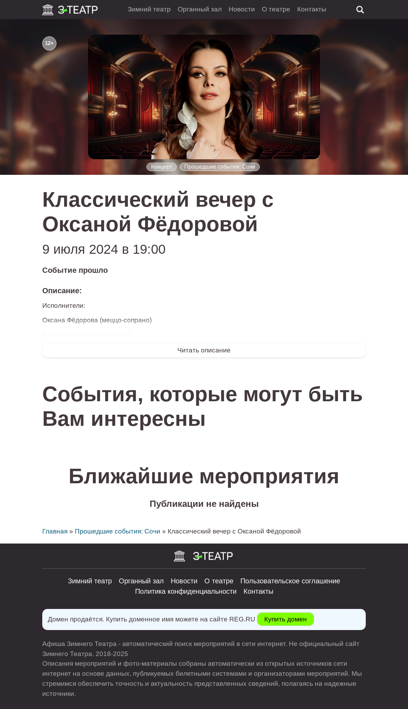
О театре (276, 9)
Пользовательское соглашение (290, 581)
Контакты (311, 9)
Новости (242, 9)
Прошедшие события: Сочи (219, 167)
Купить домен (285, 619)
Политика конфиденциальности (186, 591)
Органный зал (200, 9)
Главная (55, 531)
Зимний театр (149, 9)
